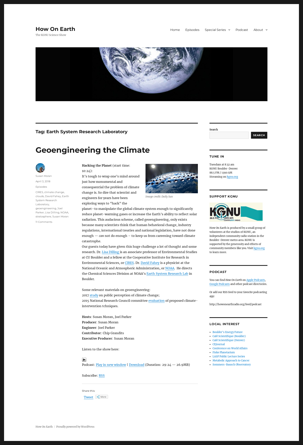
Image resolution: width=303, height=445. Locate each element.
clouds (40, 196)
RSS (102, 375)
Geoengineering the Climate (93, 150)
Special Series (215, 30)
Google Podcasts (219, 284)
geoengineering (46, 208)
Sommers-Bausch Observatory (232, 364)
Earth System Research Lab (167, 273)
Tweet (88, 397)
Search (213, 129)
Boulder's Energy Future (228, 332)
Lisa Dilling (111, 252)
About (258, 30)
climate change (54, 192)
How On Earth (55, 29)
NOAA (169, 268)
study (94, 295)
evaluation (156, 301)
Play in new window (111, 365)
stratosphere (43, 216)
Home (175, 30)
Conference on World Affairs (230, 348)
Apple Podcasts (255, 280)
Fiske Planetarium (224, 352)
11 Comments (44, 221)
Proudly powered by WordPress (75, 426)
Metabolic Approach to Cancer (231, 360)
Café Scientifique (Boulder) (229, 336)
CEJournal (219, 344)
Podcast (242, 30)
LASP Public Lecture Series (229, 356)
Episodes (192, 30)
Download (136, 365)
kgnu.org (232, 176)
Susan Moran (44, 175)
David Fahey (150, 263)
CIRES (129, 263)
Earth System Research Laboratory (52, 200)
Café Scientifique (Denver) (229, 340)
